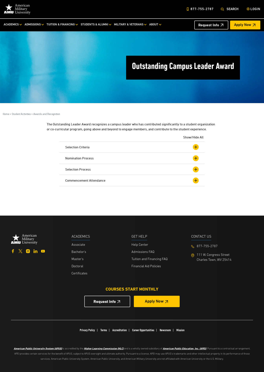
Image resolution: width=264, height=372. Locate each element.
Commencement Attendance (132, 180)
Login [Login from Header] (255, 9)
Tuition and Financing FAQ (149, 259)
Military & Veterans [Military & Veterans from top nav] (128, 24)
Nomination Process (132, 158)
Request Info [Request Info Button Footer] (105, 301)
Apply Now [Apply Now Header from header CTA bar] (242, 25)
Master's (78, 259)
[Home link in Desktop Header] (17, 9)
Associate (78, 245)
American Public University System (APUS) (38, 348)
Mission (180, 330)
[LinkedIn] (35, 251)
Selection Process (132, 169)
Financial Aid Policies (146, 266)
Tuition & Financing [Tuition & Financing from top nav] (61, 24)
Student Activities (21, 113)
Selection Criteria (132, 147)
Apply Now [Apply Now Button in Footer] (154, 301)
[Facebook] (13, 251)
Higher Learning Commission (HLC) (104, 348)
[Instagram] (28, 251)
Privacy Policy (87, 330)
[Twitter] (20, 251)
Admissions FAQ (142, 252)
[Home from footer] (24, 239)
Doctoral (77, 266)
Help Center (139, 245)
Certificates (79, 273)
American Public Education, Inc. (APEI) (184, 348)
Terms (103, 330)
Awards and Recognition (46, 113)
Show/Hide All (193, 137)
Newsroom (165, 330)
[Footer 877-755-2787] (221, 246)
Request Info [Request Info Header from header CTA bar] (208, 25)
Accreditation (119, 330)
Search (233, 9)
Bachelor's (79, 252)
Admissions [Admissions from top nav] (33, 24)
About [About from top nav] (153, 24)
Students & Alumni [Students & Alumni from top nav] (94, 24)
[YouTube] (43, 251)
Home (6, 113)
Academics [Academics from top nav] (11, 24)
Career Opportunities (143, 330)
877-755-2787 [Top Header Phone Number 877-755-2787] (202, 9)
